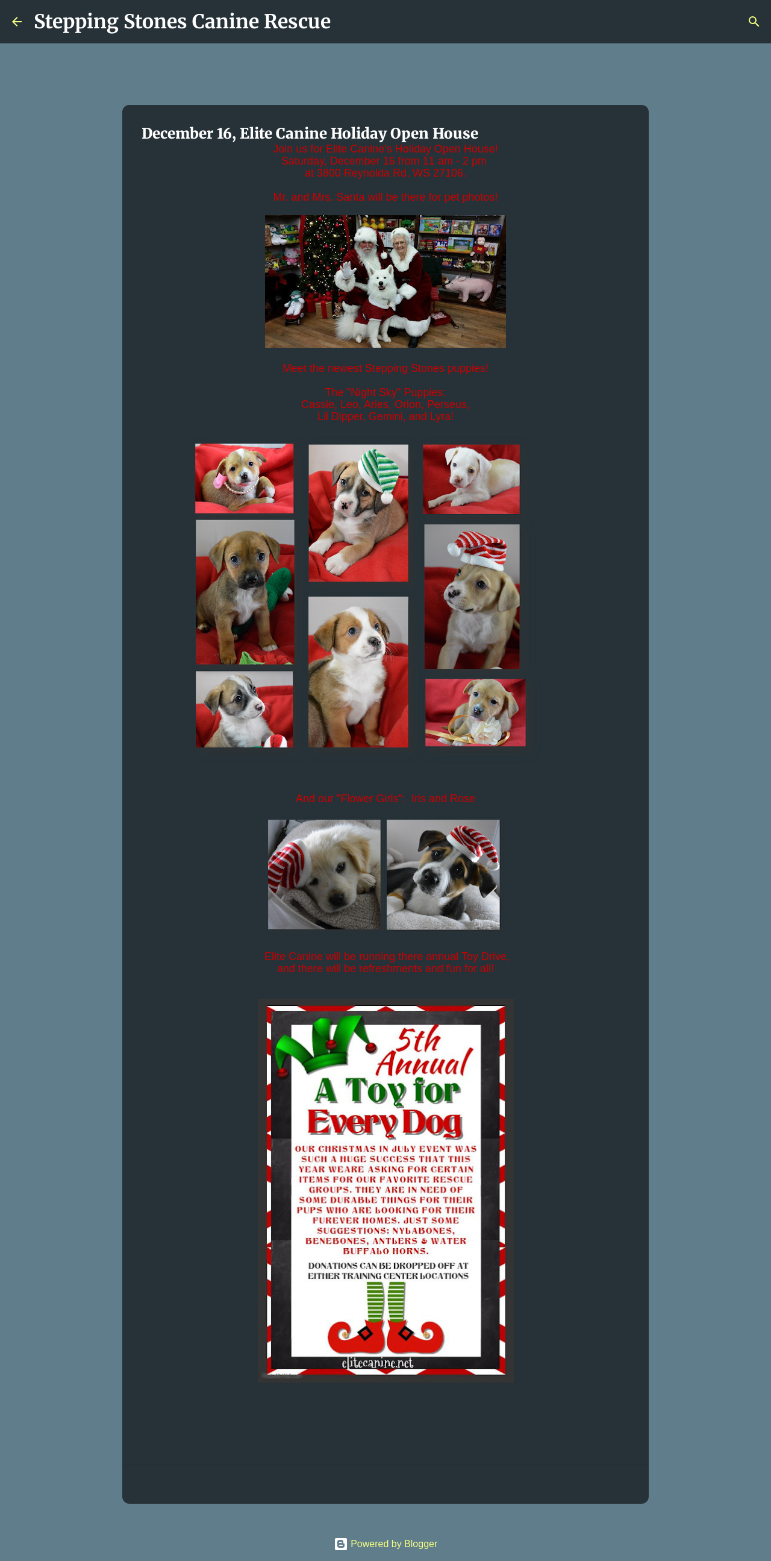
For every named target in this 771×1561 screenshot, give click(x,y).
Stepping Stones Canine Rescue (182, 22)
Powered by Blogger (386, 1544)
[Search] (347, 21)
